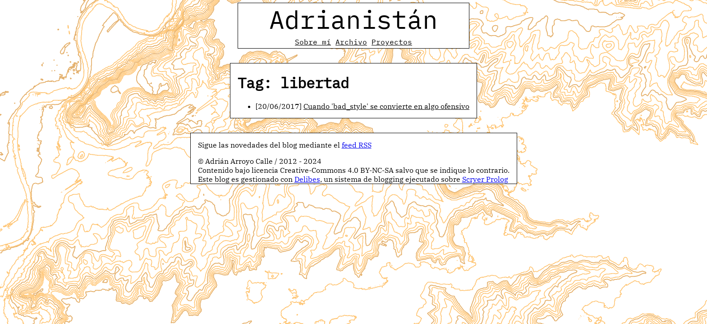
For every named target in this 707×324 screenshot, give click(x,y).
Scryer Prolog (485, 179)
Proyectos (392, 41)
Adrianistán (353, 19)
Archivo (351, 41)
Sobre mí (313, 41)
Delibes (307, 179)
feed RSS (357, 144)
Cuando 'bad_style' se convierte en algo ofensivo (386, 106)
